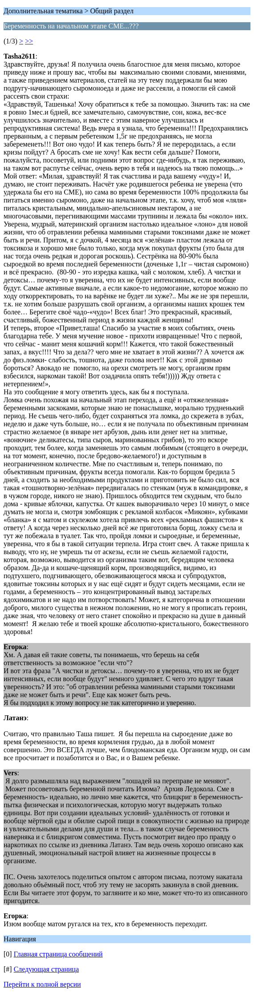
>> (29, 41)
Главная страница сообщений (58, 954)
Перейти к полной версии (42, 984)
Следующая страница (46, 969)
